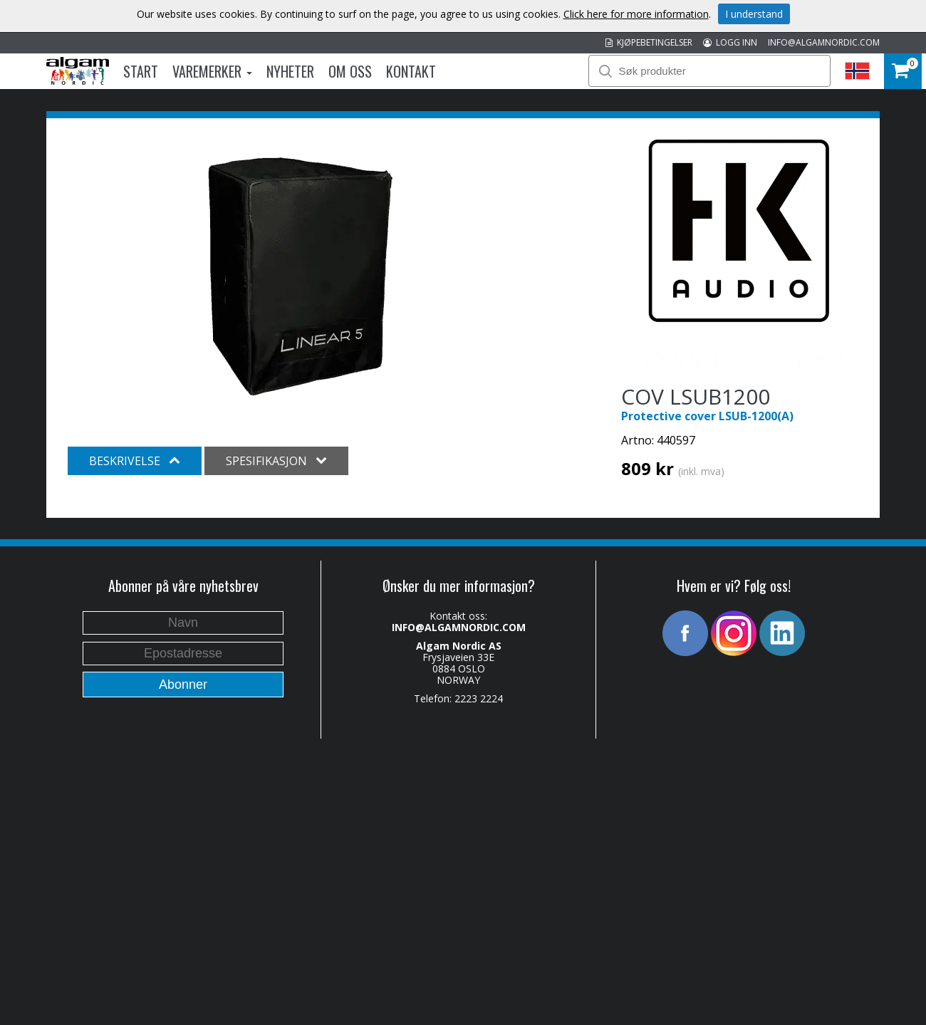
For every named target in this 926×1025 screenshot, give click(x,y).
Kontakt (411, 71)
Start (140, 71)
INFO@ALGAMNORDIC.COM (824, 42)
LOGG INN (730, 42)
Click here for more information (636, 14)
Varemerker (212, 71)
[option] (299, 273)
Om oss (350, 71)
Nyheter (290, 71)
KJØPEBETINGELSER (648, 42)
